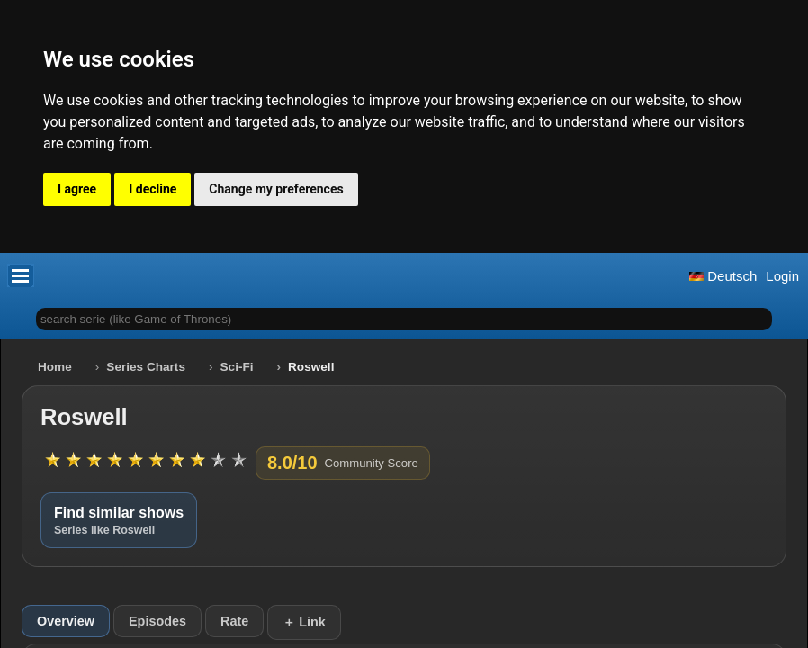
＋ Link (304, 622)
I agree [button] (77, 189)
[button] (20, 275)
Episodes (157, 621)
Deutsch (723, 276)
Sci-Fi (237, 367)
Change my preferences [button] (276, 189)
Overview (65, 621)
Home (55, 367)
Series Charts (145, 367)
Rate (234, 621)
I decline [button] (152, 189)
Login (782, 276)
